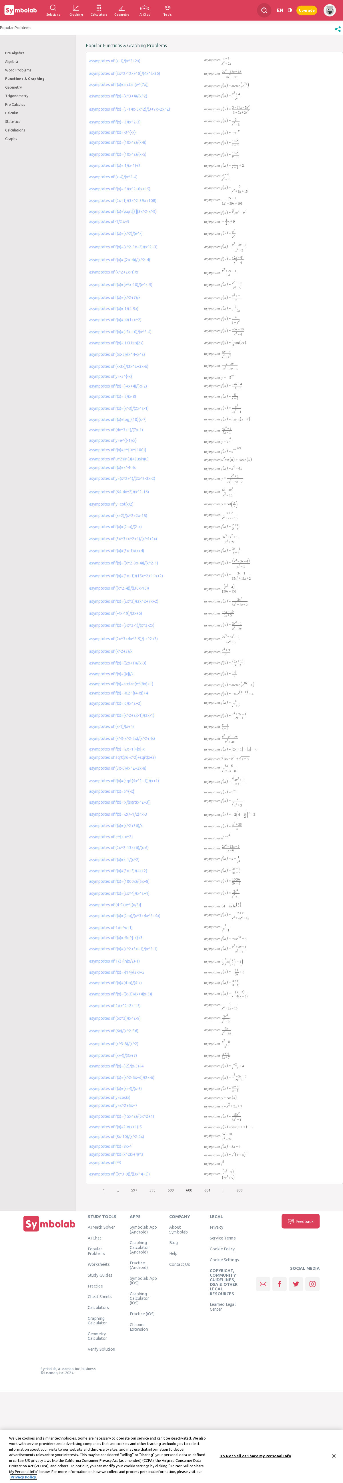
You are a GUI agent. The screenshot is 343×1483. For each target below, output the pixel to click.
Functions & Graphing (25, 79)
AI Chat (94, 1238)
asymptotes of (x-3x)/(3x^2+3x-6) (118, 366)
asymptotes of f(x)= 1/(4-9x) (113, 308)
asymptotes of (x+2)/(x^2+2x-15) (118, 515)
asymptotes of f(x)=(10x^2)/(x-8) (117, 142)
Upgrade (307, 10)
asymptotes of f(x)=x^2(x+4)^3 (116, 1154)
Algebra (11, 61)
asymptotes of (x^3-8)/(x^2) (113, 1043)
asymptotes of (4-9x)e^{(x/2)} (115, 905)
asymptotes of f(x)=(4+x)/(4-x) (115, 983)
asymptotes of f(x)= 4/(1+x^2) (115, 320)
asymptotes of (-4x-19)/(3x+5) (115, 613)
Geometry (13, 87)
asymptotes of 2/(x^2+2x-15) (115, 1005)
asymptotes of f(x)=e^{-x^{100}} (117, 450)
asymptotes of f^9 (105, 1162)
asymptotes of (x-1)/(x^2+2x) (114, 61)
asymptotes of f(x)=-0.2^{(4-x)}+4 (118, 693)
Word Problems (18, 70)
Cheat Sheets (100, 1296)
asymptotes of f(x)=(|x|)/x (111, 674)
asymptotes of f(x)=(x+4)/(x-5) (115, 1088)
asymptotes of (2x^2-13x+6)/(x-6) (119, 847)
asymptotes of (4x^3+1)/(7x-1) (116, 430)
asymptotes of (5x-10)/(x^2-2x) (116, 1136)
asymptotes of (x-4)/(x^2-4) (113, 177)
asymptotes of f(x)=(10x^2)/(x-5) (117, 154)
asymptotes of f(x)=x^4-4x (112, 467)
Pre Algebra (15, 53)
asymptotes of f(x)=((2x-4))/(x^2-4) (119, 260)
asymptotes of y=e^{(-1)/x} (113, 440)
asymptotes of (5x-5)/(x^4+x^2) (117, 354)
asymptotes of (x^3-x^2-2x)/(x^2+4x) (122, 738)
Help (173, 1253)
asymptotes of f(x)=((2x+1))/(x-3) (117, 663)
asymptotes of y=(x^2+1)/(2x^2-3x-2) (122, 478)
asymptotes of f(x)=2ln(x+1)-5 (115, 1127)
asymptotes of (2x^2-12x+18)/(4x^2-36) (124, 73)
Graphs (11, 139)
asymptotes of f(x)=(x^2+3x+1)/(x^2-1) (123, 949)
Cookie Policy (222, 1249)
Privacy (216, 1227)
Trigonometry (16, 96)
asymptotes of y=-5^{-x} (110, 376)
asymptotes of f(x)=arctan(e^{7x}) (119, 84)
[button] (337, 32)
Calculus (12, 113)
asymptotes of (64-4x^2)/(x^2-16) (119, 492)
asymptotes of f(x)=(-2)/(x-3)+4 (116, 1066)
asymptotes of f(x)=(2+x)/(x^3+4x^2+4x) (124, 915)
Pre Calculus (15, 104)
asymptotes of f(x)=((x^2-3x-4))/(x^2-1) (123, 563)
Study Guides (100, 1275)
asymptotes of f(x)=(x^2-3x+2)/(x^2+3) (123, 247)
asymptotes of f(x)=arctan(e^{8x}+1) (121, 684)
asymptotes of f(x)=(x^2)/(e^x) (116, 233)
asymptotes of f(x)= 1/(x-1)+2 (115, 165)
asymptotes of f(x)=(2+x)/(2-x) (115, 526)
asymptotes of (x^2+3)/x (110, 651)
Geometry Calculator (97, 1336)
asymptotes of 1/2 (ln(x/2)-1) (114, 961)
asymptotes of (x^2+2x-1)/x (113, 272)
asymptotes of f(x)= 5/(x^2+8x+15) (119, 189)
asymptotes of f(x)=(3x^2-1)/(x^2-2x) (121, 625)
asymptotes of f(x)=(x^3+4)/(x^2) (118, 96)
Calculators (98, 1307)
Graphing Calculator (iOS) (139, 1298)
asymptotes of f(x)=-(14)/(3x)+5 (116, 972)
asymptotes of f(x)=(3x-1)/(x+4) (116, 550)
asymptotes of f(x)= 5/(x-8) (112, 396)
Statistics (12, 121)
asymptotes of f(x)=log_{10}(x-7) (118, 419)
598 (152, 1190)
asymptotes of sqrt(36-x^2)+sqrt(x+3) (122, 757)
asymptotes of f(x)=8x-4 (110, 1146)
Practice (95, 1286)
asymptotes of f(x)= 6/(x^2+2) (115, 703)
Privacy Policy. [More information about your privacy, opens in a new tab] (24, 1477)
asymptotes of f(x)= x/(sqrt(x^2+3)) (120, 802)
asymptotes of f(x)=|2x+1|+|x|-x (117, 749)
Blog (173, 1242)
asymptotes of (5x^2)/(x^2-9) (115, 1018)
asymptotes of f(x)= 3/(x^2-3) (115, 122)
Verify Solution (101, 1349)
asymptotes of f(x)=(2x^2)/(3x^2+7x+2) (123, 601)
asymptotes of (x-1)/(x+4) (111, 726)
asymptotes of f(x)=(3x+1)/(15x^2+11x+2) (126, 576)
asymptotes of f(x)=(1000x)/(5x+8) (119, 881)
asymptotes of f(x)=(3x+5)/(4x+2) (118, 871)
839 (240, 1190)
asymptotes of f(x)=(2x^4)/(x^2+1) (119, 893)
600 (189, 1190)
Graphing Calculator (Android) (139, 1247)
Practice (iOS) (142, 1313)
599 (171, 1190)
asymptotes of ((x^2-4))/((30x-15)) (119, 588)
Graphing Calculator (97, 1320)
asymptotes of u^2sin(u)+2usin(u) (119, 459)
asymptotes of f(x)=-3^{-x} (112, 132)
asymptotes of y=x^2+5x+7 (113, 1105)
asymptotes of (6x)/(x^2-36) (113, 1031)
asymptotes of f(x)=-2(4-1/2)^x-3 (118, 814)
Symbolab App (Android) (143, 1229)
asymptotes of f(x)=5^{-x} (111, 791)
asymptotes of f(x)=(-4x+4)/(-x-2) (118, 386)
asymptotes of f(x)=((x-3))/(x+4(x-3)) (120, 994)
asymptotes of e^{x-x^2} (111, 837)
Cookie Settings (224, 1259)
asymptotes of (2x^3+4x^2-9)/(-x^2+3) (123, 638)
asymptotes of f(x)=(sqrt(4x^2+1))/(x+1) (124, 781)
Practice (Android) (139, 1265)
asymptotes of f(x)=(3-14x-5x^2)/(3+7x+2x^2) (129, 109)
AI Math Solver (101, 1227)
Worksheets (99, 1264)
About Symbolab (178, 1229)
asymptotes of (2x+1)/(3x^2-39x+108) (122, 200)
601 (207, 1190)
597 (134, 1190)
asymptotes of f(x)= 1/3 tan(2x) (116, 343)
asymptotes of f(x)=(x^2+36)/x (116, 825)
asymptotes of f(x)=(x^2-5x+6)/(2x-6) (121, 1077)
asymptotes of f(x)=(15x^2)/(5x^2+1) (121, 1116)
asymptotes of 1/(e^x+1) (111, 927)
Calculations (15, 130)
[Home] (49, 1231)
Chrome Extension (139, 1326)
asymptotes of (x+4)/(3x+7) (113, 1055)
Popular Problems (96, 1251)
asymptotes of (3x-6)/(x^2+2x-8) (117, 768)
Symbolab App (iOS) (143, 1280)
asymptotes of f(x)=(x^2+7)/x (114, 297)
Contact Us (179, 1264)
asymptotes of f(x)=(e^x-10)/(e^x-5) (120, 284)
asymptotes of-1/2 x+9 (109, 221)
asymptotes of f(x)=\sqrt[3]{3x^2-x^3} (123, 211)
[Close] (334, 1456)
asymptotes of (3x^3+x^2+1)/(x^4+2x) (123, 538)
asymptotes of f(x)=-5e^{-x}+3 (116, 937)
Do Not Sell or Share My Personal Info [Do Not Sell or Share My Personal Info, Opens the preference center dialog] (255, 1456)
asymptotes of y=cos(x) (109, 1097)
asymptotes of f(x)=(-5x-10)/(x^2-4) (120, 332)
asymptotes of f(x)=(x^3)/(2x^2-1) (119, 408)
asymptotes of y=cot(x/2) (111, 504)
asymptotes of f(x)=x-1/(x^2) (114, 859)
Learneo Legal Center (223, 1306)
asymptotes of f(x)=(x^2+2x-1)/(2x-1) (121, 715)
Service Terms (223, 1238)
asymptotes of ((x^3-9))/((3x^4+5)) (119, 1174)
